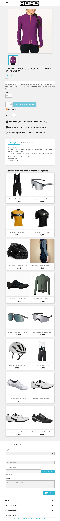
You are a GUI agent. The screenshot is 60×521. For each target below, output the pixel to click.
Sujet (7, 450)
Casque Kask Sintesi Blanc (17, 365)
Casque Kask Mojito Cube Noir (18, 265)
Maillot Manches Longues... (42, 299)
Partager (14, 115)
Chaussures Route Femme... (42, 399)
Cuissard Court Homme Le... (18, 199)
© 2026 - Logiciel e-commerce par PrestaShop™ (30, 518)
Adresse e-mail (10, 459)
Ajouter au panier (24, 104)
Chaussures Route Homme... (18, 299)
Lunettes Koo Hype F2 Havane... (18, 332)
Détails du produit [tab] (27, 143)
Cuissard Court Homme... (42, 365)
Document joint (11, 468)
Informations (11, 515)
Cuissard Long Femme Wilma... (42, 265)
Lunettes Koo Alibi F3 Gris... (42, 199)
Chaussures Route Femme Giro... (42, 432)
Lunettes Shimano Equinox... (42, 332)
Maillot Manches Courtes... (17, 232)
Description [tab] (14, 143)
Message (8, 479)
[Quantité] (7, 104)
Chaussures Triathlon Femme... (18, 399)
